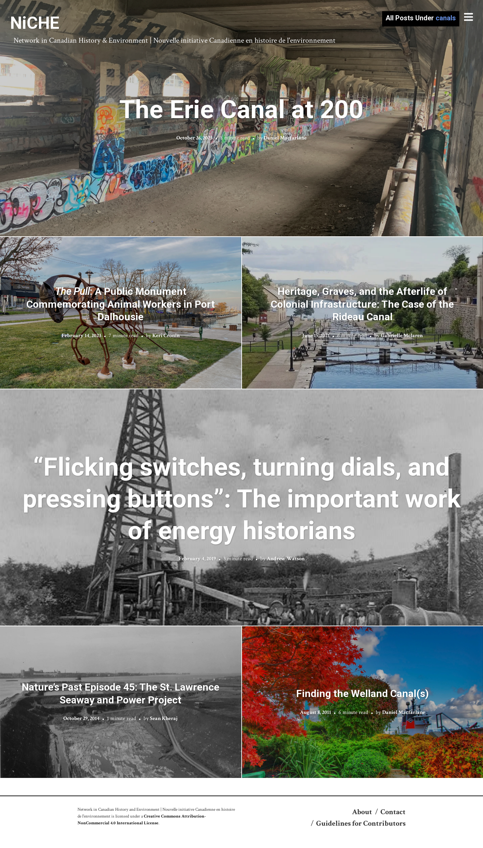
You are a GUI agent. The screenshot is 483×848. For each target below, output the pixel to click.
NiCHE (34, 23)
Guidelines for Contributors (360, 823)
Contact (392, 812)
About (362, 812)
